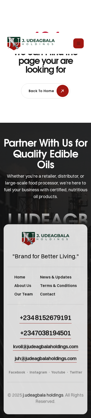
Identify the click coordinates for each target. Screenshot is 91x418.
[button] (45, 322)
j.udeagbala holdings (43, 399)
